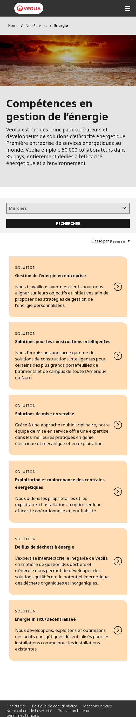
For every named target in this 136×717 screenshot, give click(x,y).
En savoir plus (68, 286)
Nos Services (36, 25)
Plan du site (16, 706)
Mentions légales (97, 706)
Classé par (100, 241)
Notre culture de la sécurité (29, 710)
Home (13, 25)
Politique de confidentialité (54, 706)
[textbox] (117, 241)
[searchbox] (68, 208)
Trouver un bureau (73, 710)
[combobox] (68, 208)
